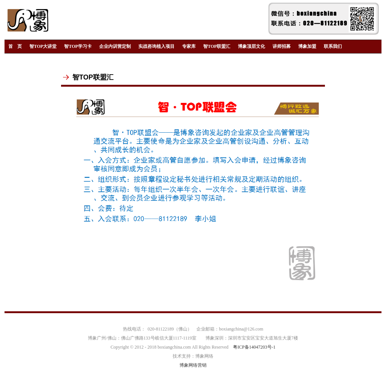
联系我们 (333, 46)
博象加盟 (307, 46)
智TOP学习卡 (77, 46)
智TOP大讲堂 (43, 46)
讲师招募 (282, 46)
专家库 (189, 46)
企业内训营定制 (115, 46)
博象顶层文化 (251, 46)
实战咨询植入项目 (156, 46)
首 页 (15, 46)
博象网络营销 (193, 365)
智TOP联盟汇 (216, 46)
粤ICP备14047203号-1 (254, 347)
